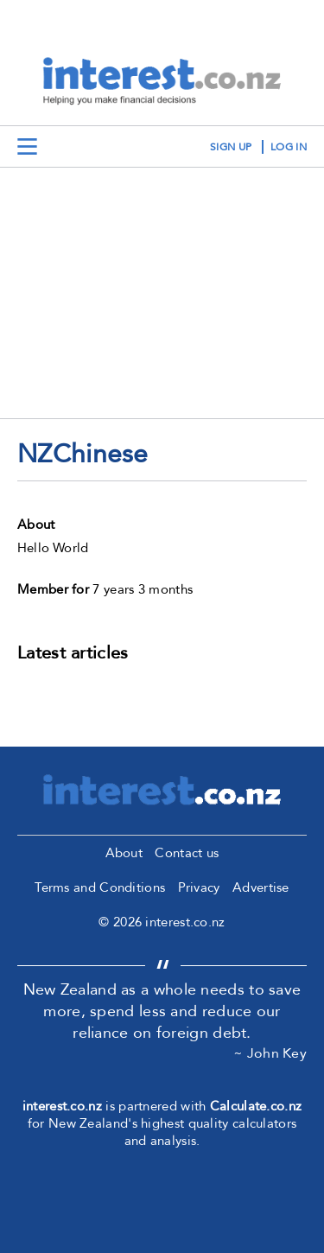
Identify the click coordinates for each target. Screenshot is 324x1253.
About (124, 853)
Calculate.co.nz (256, 1106)
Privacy (199, 887)
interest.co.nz (62, 1106)
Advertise (260, 887)
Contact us (187, 853)
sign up (230, 147)
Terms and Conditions (100, 887)
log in (288, 147)
